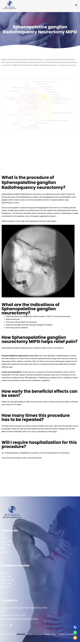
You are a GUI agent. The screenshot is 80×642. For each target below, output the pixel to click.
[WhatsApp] (67, 632)
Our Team (6, 545)
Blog (4, 548)
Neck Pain (6, 576)
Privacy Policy (49, 634)
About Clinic (7, 541)
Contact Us (7, 552)
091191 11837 (19, 615)
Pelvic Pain (7, 583)
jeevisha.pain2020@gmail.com (24, 619)
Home (4, 538)
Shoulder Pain (8, 580)
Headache (6, 587)
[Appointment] (67, 637)
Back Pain (6, 573)
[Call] (67, 627)
